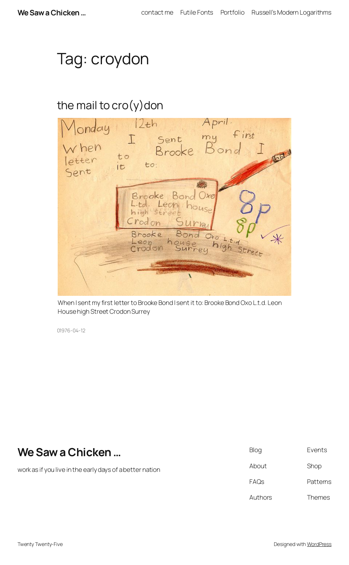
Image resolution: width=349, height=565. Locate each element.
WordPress (319, 544)
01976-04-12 (71, 330)
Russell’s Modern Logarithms (291, 12)
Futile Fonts (197, 12)
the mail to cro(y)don (110, 105)
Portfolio (232, 12)
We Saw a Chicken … (52, 12)
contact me (157, 12)
